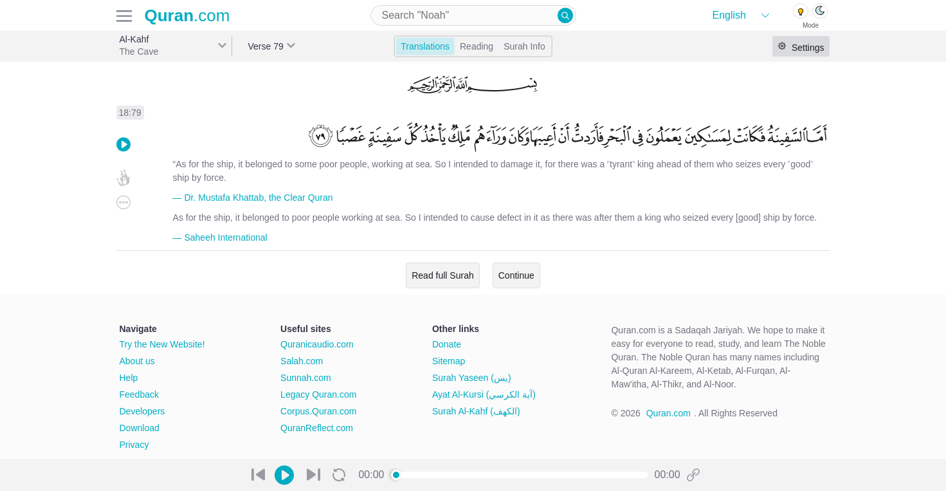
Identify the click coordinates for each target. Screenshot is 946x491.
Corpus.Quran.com (318, 411)
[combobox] (473, 15)
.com (187, 15)
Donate (446, 344)
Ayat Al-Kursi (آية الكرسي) (484, 394)
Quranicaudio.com (317, 344)
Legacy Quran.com (318, 394)
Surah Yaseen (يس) (471, 378)
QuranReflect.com (316, 428)
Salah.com (301, 361)
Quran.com (668, 413)
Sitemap (448, 361)
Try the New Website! (162, 344)
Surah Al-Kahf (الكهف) (476, 411)
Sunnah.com (305, 378)
